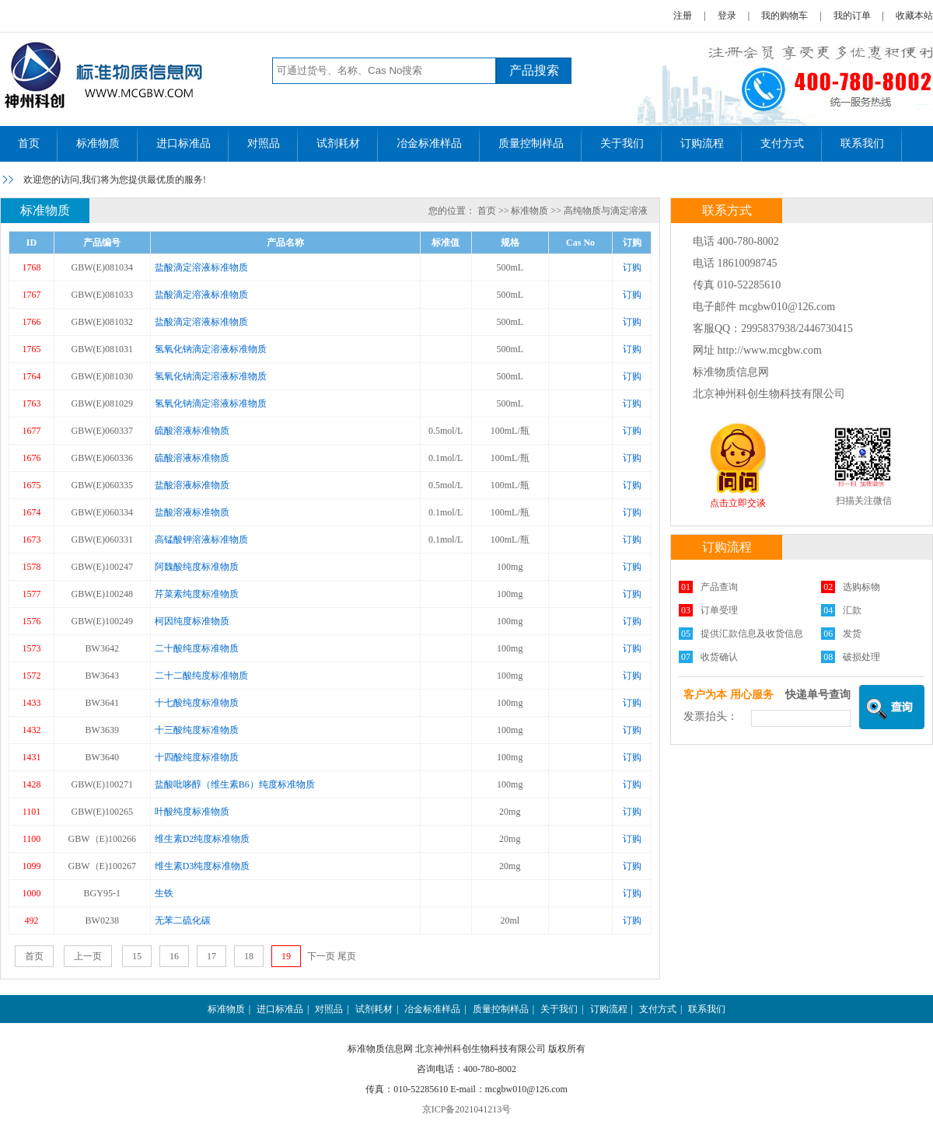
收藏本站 (914, 15)
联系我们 (862, 143)
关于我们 (622, 143)
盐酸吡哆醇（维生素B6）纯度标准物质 (235, 784)
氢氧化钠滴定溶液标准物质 (211, 349)
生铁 (164, 893)
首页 (29, 143)
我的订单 (852, 15)
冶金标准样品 (429, 143)
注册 (682, 15)
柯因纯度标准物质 (192, 621)
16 (174, 956)
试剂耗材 (338, 143)
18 (248, 956)
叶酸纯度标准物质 (192, 811)
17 (211, 956)
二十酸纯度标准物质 (197, 648)
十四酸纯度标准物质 (197, 757)
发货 (852, 633)
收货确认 (719, 656)
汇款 (852, 610)
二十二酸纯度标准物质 (201, 675)
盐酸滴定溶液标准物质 (201, 267)
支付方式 (782, 143)
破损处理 (861, 656)
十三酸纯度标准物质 (197, 730)
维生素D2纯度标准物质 (202, 838)
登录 (727, 15)
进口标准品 (183, 143)
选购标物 (861, 586)
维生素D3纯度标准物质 (202, 866)
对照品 (263, 143)
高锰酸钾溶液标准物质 (201, 539)
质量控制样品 (531, 143)
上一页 (88, 956)
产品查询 (719, 586)
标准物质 (98, 143)
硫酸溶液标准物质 (192, 430)
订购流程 (702, 143)
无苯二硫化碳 (183, 920)
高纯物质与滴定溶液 (606, 210)
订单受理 (719, 610)
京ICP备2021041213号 (467, 1109)
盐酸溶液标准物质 (192, 485)
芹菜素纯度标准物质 (197, 593)
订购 (632, 267)
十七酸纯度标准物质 (197, 702)
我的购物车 (784, 15)
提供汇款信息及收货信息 (752, 633)
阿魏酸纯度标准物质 (197, 566)
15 (137, 956)
